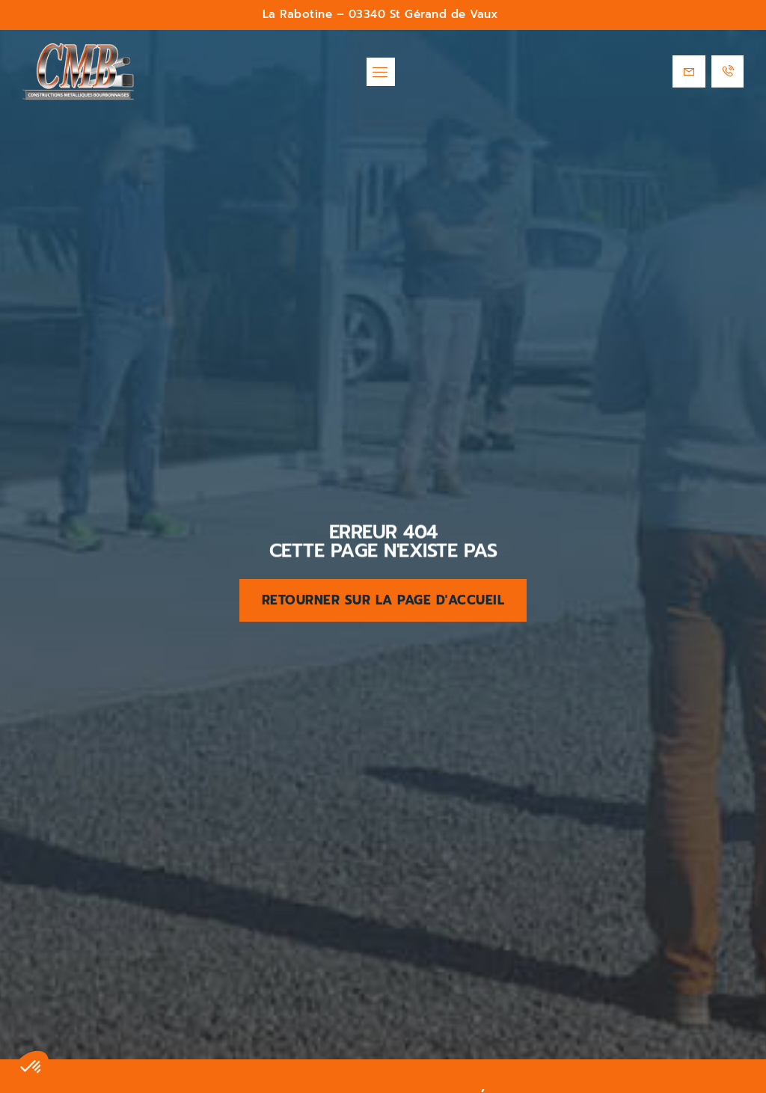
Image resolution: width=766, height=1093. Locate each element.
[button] (381, 72)
